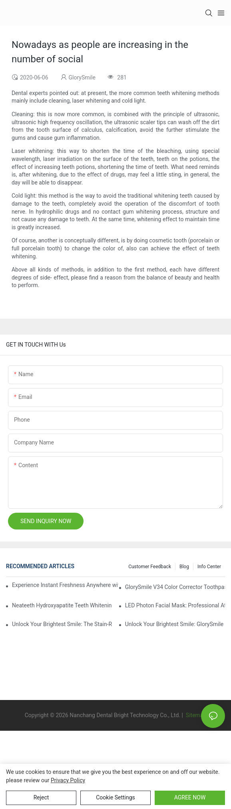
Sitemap (195, 715)
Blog (184, 566)
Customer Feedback (149, 566)
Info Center (209, 566)
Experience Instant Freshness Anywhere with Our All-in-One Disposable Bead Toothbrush (65, 585)
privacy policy (68, 780)
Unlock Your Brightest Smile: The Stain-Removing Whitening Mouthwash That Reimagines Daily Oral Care (62, 624)
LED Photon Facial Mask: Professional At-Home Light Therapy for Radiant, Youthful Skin (175, 605)
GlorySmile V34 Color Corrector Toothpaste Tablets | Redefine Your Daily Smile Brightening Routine (175, 587)
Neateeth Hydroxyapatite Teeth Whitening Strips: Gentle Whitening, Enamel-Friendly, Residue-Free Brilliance (62, 605)
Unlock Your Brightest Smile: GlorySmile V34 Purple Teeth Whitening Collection (175, 624)
